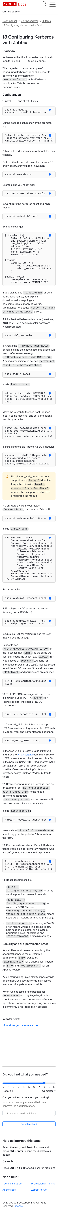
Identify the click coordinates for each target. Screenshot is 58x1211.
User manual (9, 20)
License (18, 1205)
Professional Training (43, 1183)
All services (9, 1189)
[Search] (44, 4)
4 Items (46, 20)
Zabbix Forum (39, 1189)
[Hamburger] (52, 4)
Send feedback (29, 1124)
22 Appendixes (29, 20)
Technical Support (12, 1183)
